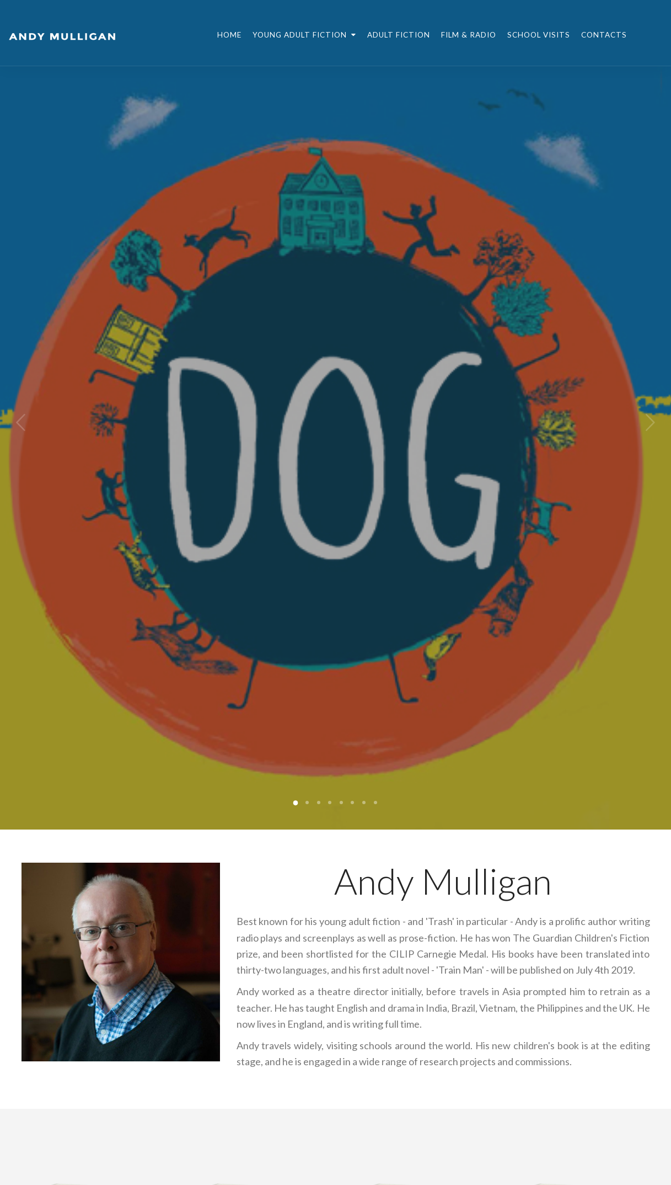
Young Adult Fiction (304, 34)
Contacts (604, 34)
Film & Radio (468, 34)
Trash (440, 921)
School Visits (538, 34)
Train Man (460, 970)
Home (229, 34)
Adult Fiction (398, 34)
